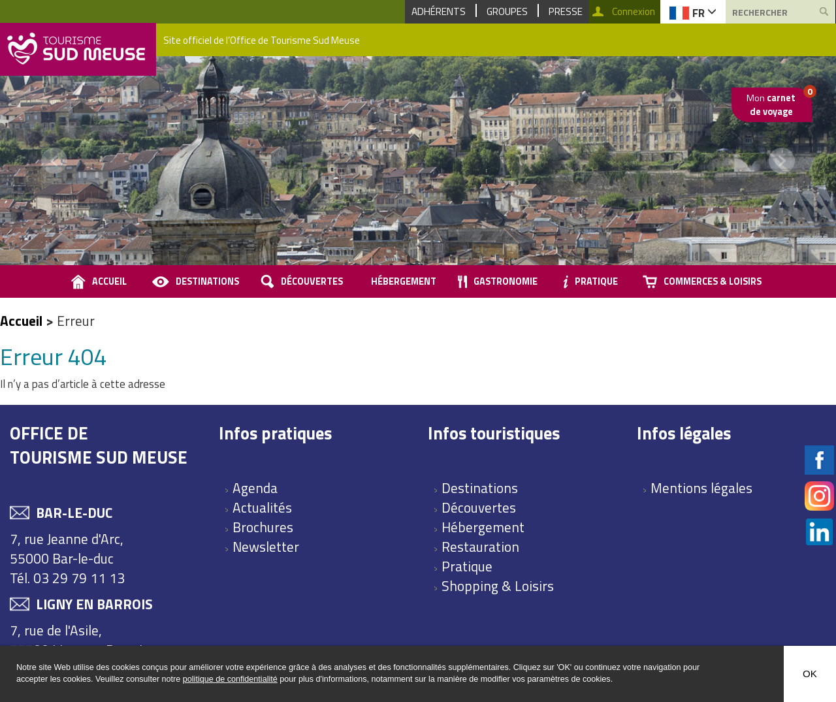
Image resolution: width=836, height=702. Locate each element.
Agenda (255, 487)
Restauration (480, 546)
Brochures (263, 527)
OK (810, 673)
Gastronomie (506, 281)
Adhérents (438, 12)
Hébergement (403, 281)
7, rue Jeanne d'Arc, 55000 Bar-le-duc (66, 548)
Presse (566, 12)
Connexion (633, 12)
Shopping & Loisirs (498, 585)
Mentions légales (701, 487)
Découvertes (312, 281)
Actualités (262, 507)
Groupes (507, 12)
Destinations (207, 281)
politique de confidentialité (230, 679)
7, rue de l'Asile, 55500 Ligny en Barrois (79, 640)
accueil (109, 281)
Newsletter (266, 546)
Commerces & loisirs (713, 281)
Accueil (21, 320)
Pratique (596, 281)
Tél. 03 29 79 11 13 (67, 577)
